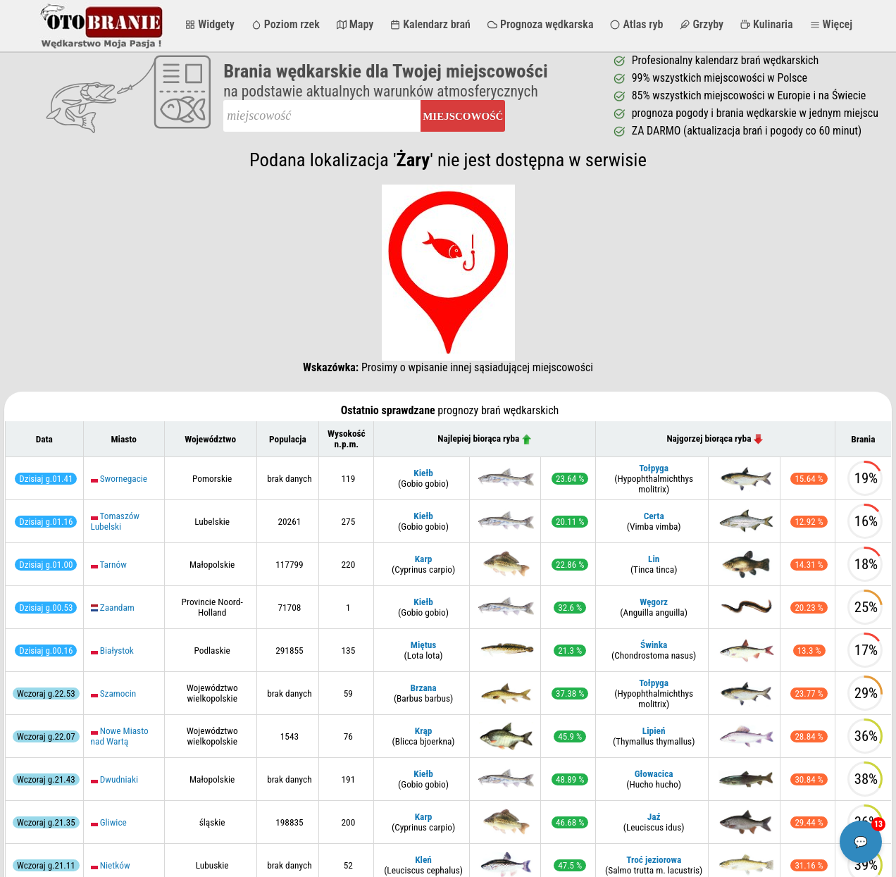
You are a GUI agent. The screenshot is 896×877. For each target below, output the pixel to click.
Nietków (115, 865)
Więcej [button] (831, 24)
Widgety (209, 24)
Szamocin (118, 693)
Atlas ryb (636, 24)
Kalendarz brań (430, 24)
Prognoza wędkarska (540, 24)
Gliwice (113, 822)
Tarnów (112, 564)
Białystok (117, 650)
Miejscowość (463, 116)
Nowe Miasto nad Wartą (120, 736)
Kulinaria (766, 24)
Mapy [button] (355, 24)
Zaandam (117, 607)
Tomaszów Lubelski (115, 521)
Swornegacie (123, 478)
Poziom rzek (285, 24)
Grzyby (701, 24)
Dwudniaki (119, 779)
